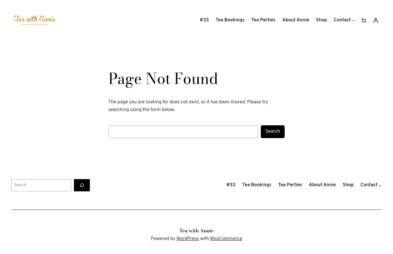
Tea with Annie (196, 230)
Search (272, 131)
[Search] (82, 185)
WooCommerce (226, 239)
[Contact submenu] (353, 20)
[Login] (376, 20)
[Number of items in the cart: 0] (364, 20)
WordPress (187, 239)
